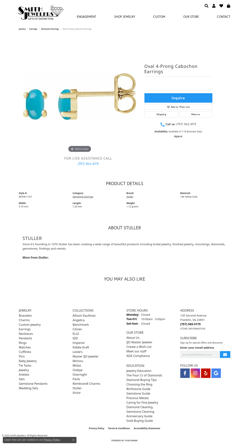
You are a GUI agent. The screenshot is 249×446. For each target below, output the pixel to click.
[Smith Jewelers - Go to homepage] (40, 13)
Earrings (33, 29)
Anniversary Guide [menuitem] (139, 416)
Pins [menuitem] (22, 356)
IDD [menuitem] (75, 338)
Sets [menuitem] (22, 379)
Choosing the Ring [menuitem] (139, 384)
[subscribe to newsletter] (225, 354)
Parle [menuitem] (76, 379)
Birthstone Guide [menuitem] (138, 389)
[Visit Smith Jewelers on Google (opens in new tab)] (216, 373)
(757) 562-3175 (88, 164)
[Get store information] (192, 328)
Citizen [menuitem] (77, 329)
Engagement (86, 17)
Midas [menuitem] (77, 365)
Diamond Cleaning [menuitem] (139, 407)
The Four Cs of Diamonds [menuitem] (144, 375)
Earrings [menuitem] (25, 329)
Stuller (129, 196)
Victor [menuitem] (77, 393)
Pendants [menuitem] (25, 338)
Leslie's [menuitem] (78, 352)
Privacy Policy (96, 428)
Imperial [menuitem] (79, 343)
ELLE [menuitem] (76, 334)
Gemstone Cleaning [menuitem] (140, 412)
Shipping (161, 114)
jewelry (22, 29)
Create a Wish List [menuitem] (139, 347)
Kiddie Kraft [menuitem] (81, 347)
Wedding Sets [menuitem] (28, 388)
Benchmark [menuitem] (81, 325)
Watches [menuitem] (25, 347)
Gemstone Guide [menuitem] (138, 393)
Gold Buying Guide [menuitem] (139, 421)
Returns (195, 114)
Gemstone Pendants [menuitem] (33, 384)
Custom (159, 17)
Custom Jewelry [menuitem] (30, 325)
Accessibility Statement (147, 428)
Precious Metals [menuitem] (137, 398)
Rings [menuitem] (23, 343)
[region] (79, 96)
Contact (223, 17)
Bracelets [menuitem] (25, 315)
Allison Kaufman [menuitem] (84, 315)
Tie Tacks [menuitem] (25, 365)
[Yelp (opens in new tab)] (205, 373)
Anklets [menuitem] (24, 374)
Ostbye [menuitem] (78, 370)
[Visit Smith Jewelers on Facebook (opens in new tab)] (185, 373)
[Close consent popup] (73, 440)
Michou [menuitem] (78, 361)
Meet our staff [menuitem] (136, 351)
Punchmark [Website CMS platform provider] (131, 440)
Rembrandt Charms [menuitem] (86, 384)
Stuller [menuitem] (77, 388)
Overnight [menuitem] (80, 374)
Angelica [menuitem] (79, 320)
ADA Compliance (138, 356)
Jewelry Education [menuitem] (138, 371)
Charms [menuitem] (24, 320)
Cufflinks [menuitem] (25, 352)
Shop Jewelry (124, 17)
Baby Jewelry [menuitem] (28, 361)
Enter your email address (197, 347)
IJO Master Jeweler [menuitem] (139, 342)
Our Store (191, 17)
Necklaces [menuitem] (26, 334)
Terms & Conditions (119, 428)
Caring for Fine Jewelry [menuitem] (142, 402)
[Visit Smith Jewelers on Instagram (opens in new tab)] (195, 373)
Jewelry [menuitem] (24, 370)
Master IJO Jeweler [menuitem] (86, 356)
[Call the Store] (190, 324)
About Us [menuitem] (133, 338)
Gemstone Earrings (50, 29)
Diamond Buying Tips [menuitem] (141, 380)
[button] (206, 6)
